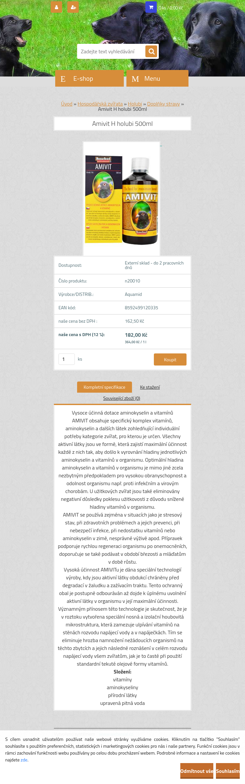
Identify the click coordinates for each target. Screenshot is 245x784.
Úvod (67, 104)
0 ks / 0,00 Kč (171, 8)
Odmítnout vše (197, 771)
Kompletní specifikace (104, 386)
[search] (151, 51)
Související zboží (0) (121, 398)
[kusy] (66, 359)
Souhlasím (228, 771)
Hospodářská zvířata (99, 104)
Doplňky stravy (163, 104)
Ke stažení (150, 386)
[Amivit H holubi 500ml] (122, 143)
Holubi (135, 104)
